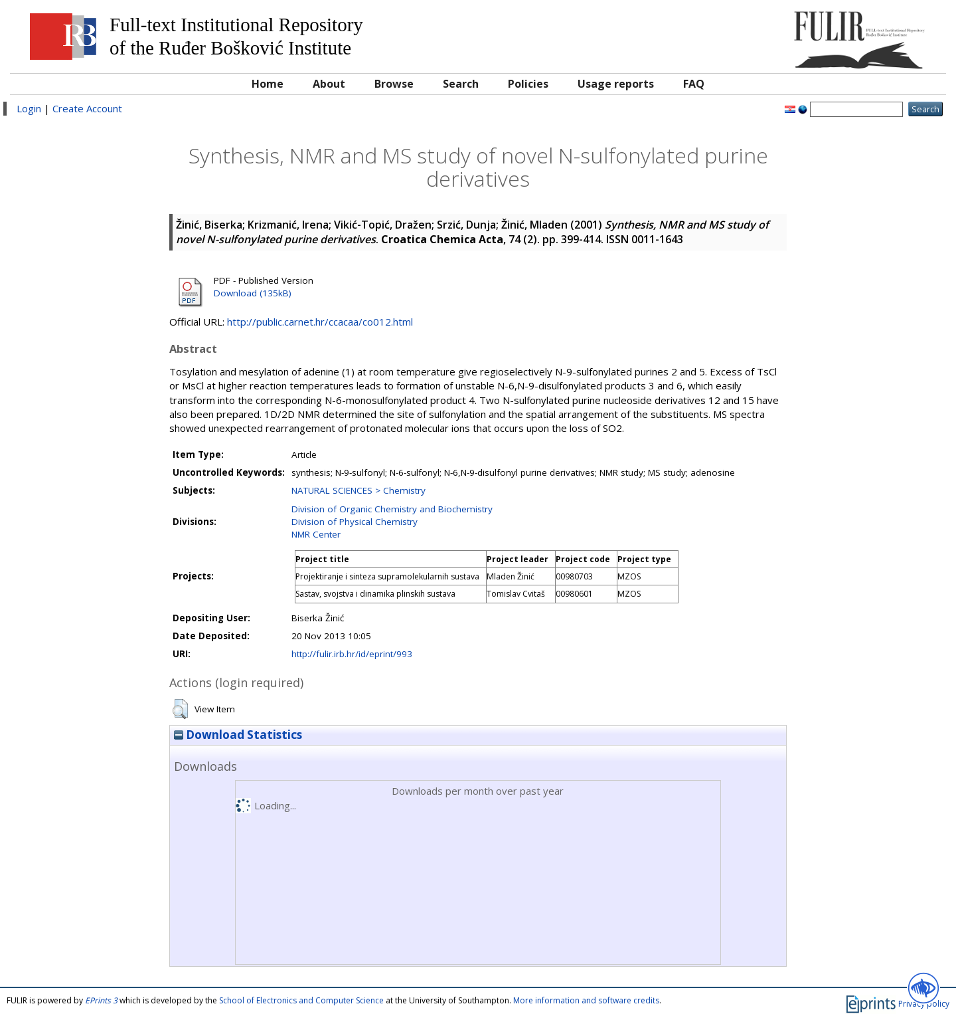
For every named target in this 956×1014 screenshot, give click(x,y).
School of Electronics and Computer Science (301, 1000)
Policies (528, 83)
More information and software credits (586, 1000)
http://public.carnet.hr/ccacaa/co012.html (320, 321)
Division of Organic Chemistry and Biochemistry (392, 509)
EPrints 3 (101, 1000)
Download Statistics (238, 734)
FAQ (693, 83)
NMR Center (316, 534)
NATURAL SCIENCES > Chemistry (358, 490)
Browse (394, 83)
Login (29, 108)
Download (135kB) (252, 293)
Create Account (87, 108)
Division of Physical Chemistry (354, 522)
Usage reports (616, 83)
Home (267, 83)
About (329, 83)
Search (461, 83)
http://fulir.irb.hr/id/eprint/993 (351, 654)
